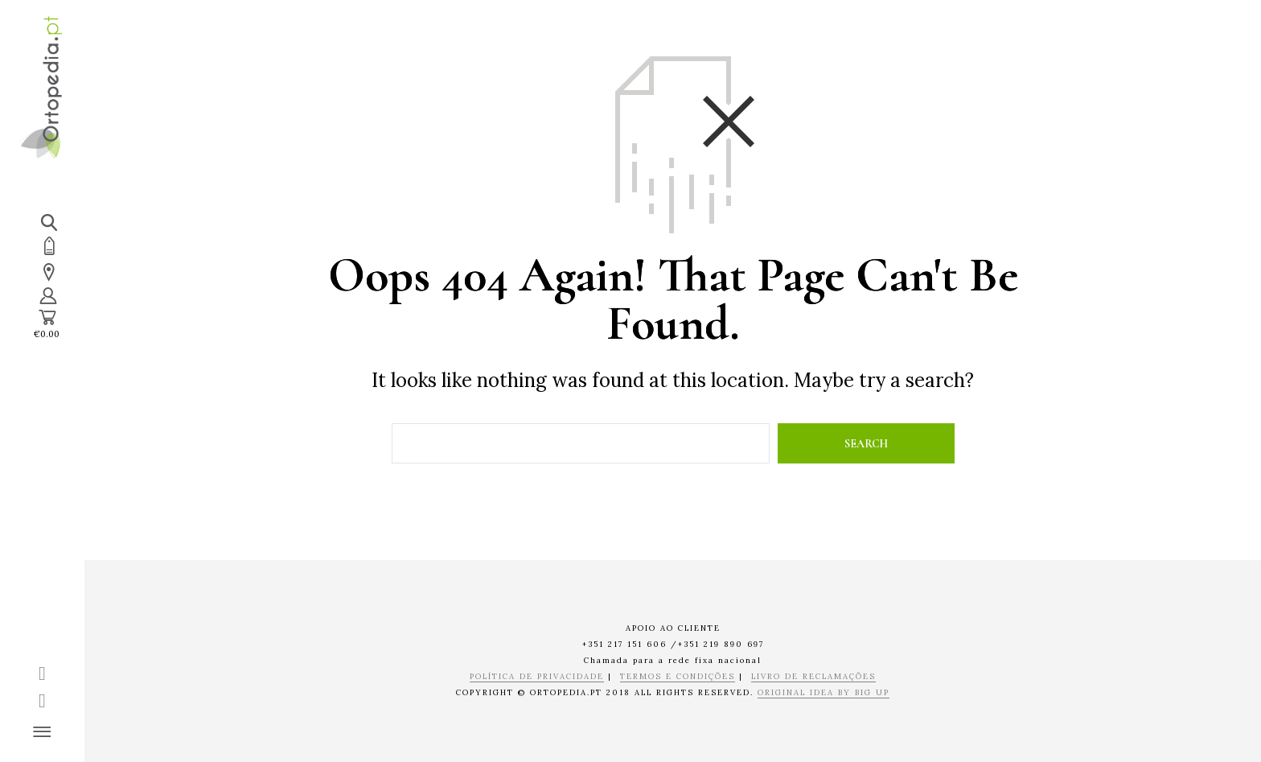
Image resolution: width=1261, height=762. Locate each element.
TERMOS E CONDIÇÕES (677, 677)
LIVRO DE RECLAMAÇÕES (813, 677)
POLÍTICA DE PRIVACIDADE (537, 677)
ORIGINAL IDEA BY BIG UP (823, 693)
